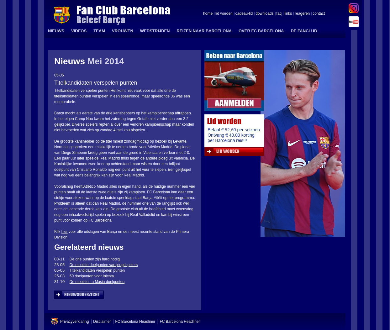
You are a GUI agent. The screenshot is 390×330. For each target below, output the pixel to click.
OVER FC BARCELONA (261, 31)
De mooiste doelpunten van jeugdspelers (104, 265)
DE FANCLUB (304, 31)
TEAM (99, 31)
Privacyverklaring (74, 321)
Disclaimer (102, 321)
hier (64, 231)
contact (319, 14)
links (288, 14)
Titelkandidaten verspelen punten (97, 270)
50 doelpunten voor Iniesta (92, 276)
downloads (264, 14)
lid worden (224, 14)
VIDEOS (79, 31)
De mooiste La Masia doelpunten (97, 282)
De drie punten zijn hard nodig (95, 259)
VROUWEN (122, 31)
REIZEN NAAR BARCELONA (204, 31)
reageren (302, 14)
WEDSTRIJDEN (155, 31)
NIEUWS (56, 31)
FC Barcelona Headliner (135, 321)
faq (279, 14)
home (208, 14)
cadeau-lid (244, 14)
